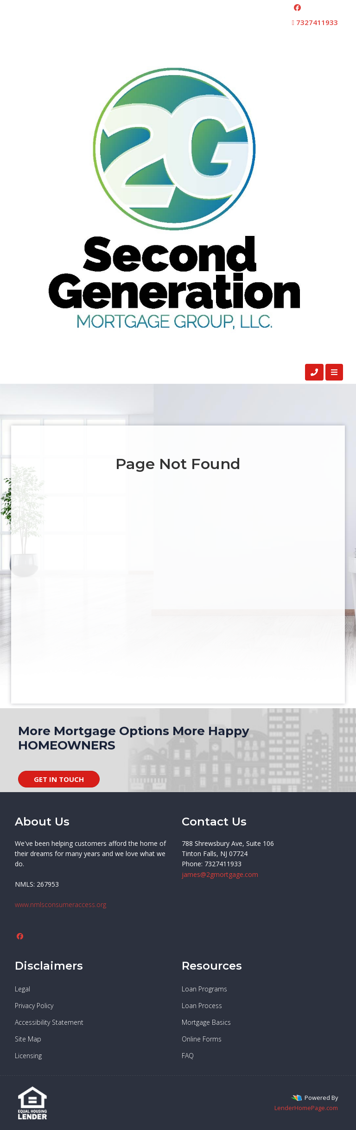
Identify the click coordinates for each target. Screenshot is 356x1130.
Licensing (28, 1055)
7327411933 (315, 22)
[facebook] (297, 7)
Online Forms (202, 1039)
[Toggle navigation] (334, 372)
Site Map (28, 1039)
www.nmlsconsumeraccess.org (60, 904)
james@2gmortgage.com (220, 874)
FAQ (188, 1055)
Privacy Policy (34, 1005)
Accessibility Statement (49, 1022)
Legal (22, 988)
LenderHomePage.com (306, 1108)
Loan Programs (204, 988)
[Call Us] (314, 372)
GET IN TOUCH (59, 779)
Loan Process (202, 1005)
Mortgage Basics (206, 1022)
